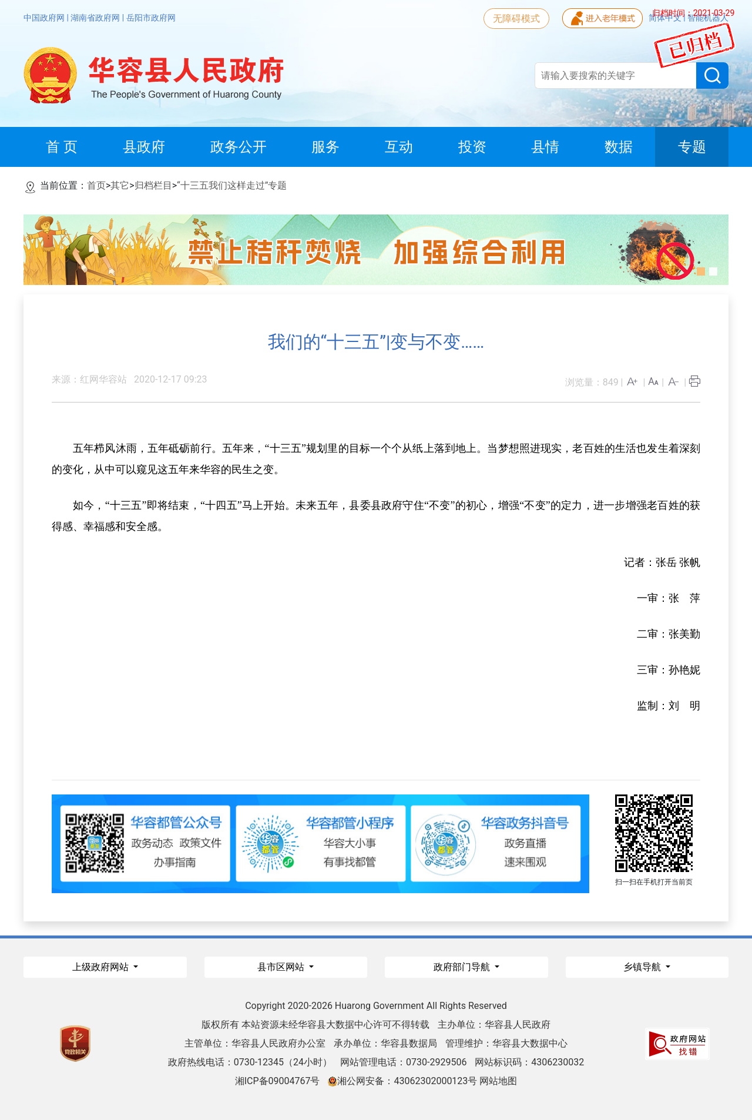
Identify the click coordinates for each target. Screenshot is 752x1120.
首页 (96, 185)
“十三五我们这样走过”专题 (232, 185)
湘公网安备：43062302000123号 (402, 1081)
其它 (119, 185)
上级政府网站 (101, 967)
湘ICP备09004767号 (277, 1081)
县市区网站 (282, 967)
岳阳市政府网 (151, 17)
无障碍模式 (516, 18)
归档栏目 (153, 185)
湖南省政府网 (96, 17)
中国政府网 (45, 17)
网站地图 (498, 1081)
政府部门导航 (463, 967)
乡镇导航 (643, 967)
